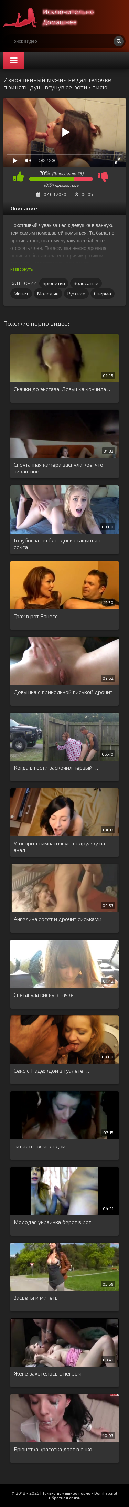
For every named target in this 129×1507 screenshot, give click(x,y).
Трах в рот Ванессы (38, 616)
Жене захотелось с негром (48, 1373)
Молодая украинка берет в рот (52, 1222)
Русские (76, 293)
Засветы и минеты (36, 1297)
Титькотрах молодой (39, 1146)
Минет (21, 293)
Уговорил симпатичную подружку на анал (59, 846)
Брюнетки (54, 283)
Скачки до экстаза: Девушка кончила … (63, 389)
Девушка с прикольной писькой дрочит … (63, 695)
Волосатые (86, 283)
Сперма (102, 293)
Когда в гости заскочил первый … (56, 767)
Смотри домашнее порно (55, 17)
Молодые (48, 293)
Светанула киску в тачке (44, 994)
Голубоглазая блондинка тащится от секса (59, 543)
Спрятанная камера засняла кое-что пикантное (58, 467)
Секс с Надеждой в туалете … (51, 1070)
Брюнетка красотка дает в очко (53, 1449)
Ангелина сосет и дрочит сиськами (57, 919)
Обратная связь (64, 1497)
